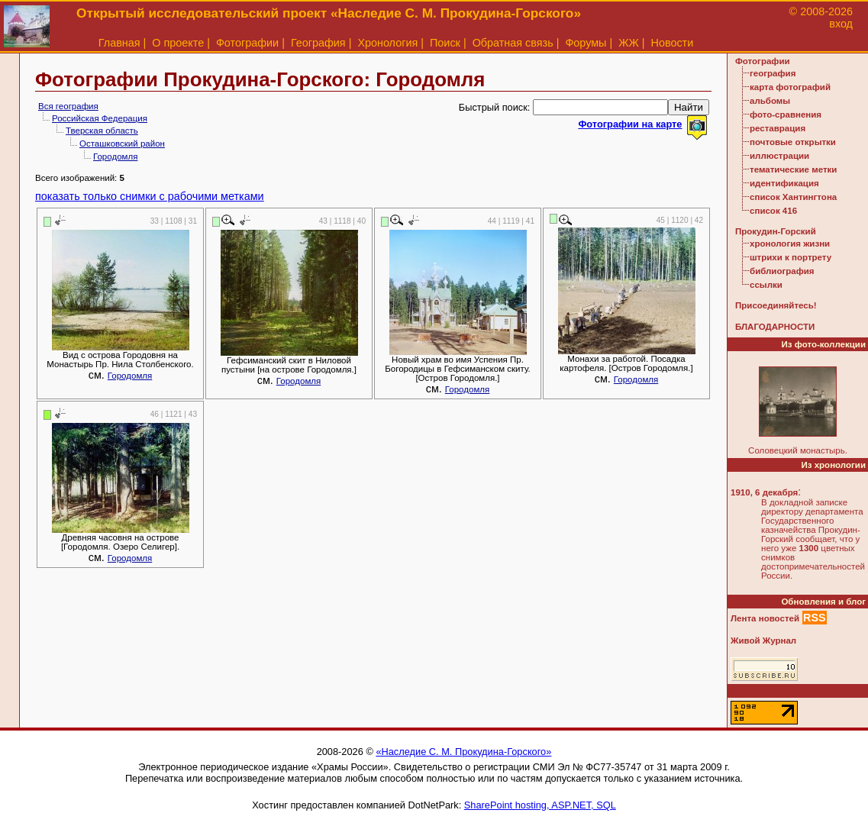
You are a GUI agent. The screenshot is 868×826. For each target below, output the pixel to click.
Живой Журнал (763, 640)
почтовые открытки (793, 142)
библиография (782, 271)
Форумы (585, 43)
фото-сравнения (785, 114)
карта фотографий (790, 87)
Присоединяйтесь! (776, 305)
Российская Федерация (99, 118)
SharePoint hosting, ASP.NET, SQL (540, 805)
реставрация (777, 128)
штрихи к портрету (790, 257)
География (318, 43)
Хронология (387, 43)
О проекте (178, 43)
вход (841, 24)
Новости (672, 43)
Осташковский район (122, 143)
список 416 (773, 210)
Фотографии (247, 43)
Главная (119, 43)
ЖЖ (628, 43)
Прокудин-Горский (775, 231)
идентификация (784, 183)
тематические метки (793, 169)
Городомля (115, 156)
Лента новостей (765, 618)
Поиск (445, 43)
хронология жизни (790, 243)
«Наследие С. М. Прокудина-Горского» (463, 751)
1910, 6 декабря (764, 492)
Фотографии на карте (630, 124)
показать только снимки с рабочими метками (149, 196)
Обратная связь (513, 43)
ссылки (766, 284)
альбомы (770, 100)
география (772, 73)
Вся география (68, 106)
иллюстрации (779, 155)
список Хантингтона (793, 197)
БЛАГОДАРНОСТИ (775, 326)
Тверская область (102, 130)
